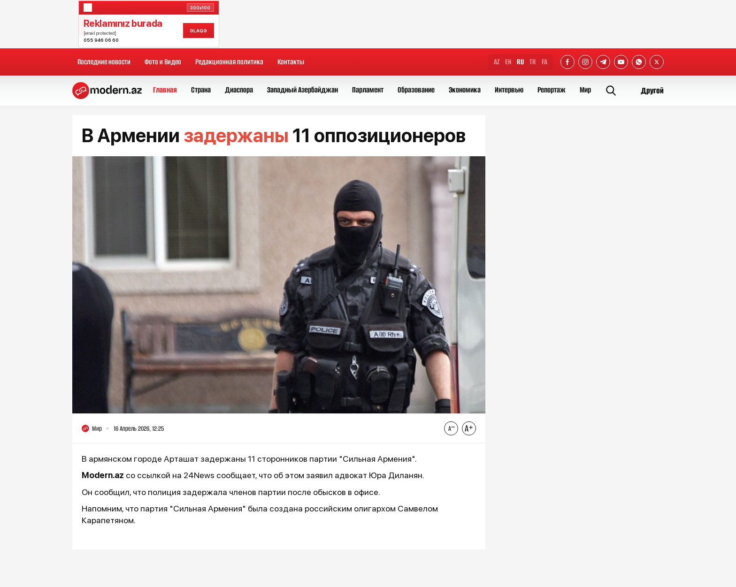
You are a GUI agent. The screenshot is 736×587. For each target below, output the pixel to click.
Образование (416, 89)
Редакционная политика (229, 62)
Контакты (290, 62)
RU (520, 62)
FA (544, 62)
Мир (585, 89)
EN (508, 62)
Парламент (367, 89)
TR (532, 62)
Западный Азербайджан (302, 89)
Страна (201, 89)
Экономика (465, 89)
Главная (165, 89)
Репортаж (551, 89)
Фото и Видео (163, 62)
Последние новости (103, 62)
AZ (496, 62)
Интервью (509, 89)
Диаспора (239, 89)
